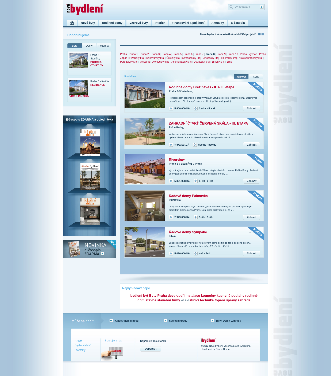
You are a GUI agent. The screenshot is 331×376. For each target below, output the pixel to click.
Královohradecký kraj (250, 57)
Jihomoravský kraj (181, 61)
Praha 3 (155, 54)
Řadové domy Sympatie (188, 232)
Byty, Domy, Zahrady (228, 320)
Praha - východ (248, 54)
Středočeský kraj (191, 57)
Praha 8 (210, 54)
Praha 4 (166, 54)
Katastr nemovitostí (126, 320)
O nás (79, 341)
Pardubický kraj (128, 61)
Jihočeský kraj (211, 57)
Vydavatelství (83, 345)
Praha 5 (177, 54)
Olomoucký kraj (160, 61)
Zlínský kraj (218, 61)
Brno (229, 61)
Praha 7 (199, 54)
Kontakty (80, 350)
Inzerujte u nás (113, 340)
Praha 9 (221, 54)
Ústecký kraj (173, 57)
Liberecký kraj (229, 57)
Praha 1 (133, 54)
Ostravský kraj (202, 61)
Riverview (177, 159)
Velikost (241, 76)
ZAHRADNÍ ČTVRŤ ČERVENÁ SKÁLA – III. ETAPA (208, 123)
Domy (89, 45)
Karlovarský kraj (155, 57)
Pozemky (104, 45)
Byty (74, 45)
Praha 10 (233, 54)
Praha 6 (188, 54)
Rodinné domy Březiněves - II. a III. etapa (201, 87)
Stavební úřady (178, 320)
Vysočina (145, 61)
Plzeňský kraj (136, 57)
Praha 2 (144, 54)
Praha (123, 54)
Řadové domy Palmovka (188, 196)
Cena (256, 76)
